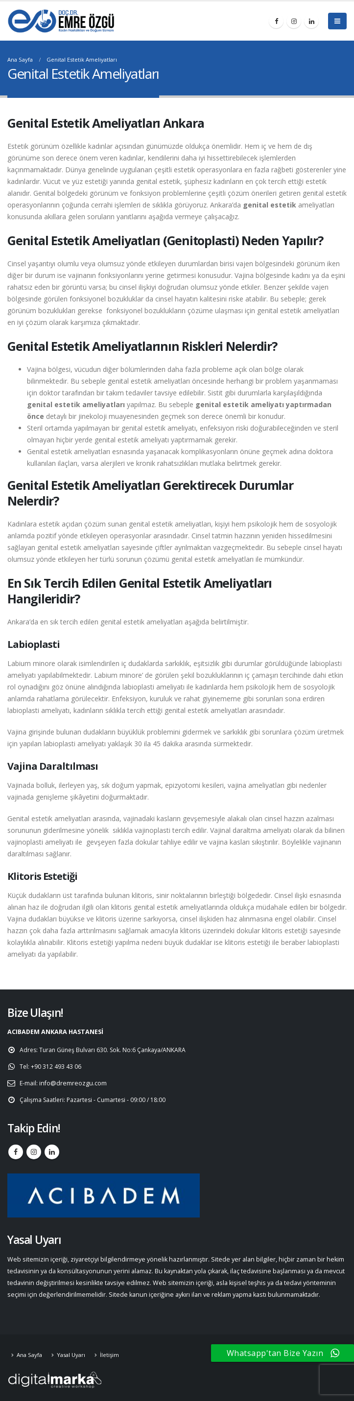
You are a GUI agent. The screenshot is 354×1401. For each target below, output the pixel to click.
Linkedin (52, 1152)
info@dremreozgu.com (73, 1083)
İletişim (109, 1354)
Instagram (33, 1152)
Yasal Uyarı (71, 1354)
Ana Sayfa (29, 1354)
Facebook (15, 1152)
